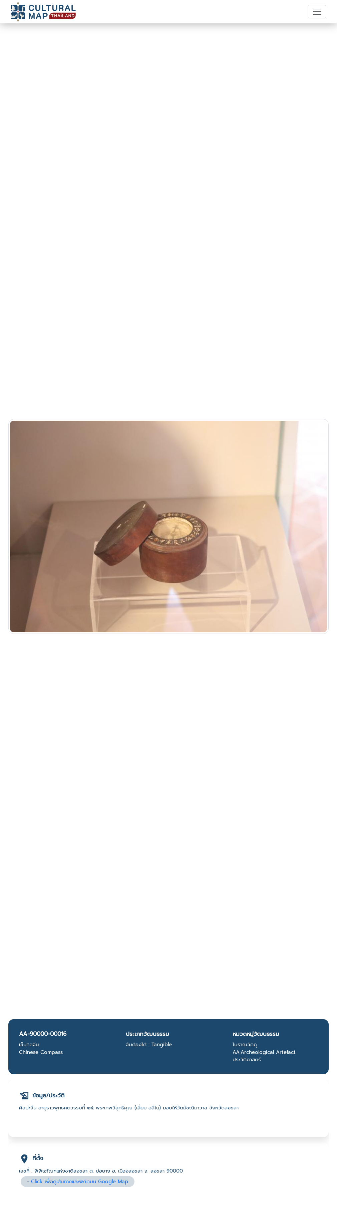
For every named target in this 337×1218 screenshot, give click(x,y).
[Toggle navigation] (317, 11)
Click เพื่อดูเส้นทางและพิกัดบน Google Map (79, 1181)
